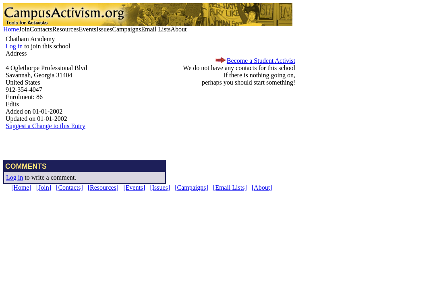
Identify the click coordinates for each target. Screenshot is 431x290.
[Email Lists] (230, 187)
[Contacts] (69, 187)
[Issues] (160, 187)
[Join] (43, 187)
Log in (14, 46)
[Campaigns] (191, 187)
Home (11, 29)
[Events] (134, 187)
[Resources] (103, 187)
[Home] (21, 187)
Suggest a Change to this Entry (45, 125)
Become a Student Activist (261, 60)
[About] (262, 187)
